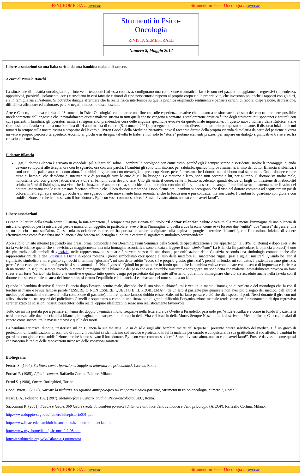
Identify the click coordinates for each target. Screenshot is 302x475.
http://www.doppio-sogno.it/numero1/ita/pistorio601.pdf (49, 414)
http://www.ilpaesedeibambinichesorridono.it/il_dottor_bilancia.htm (58, 423)
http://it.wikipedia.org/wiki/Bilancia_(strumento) (43, 439)
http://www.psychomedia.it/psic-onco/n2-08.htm (43, 431)
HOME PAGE (94, 6)
